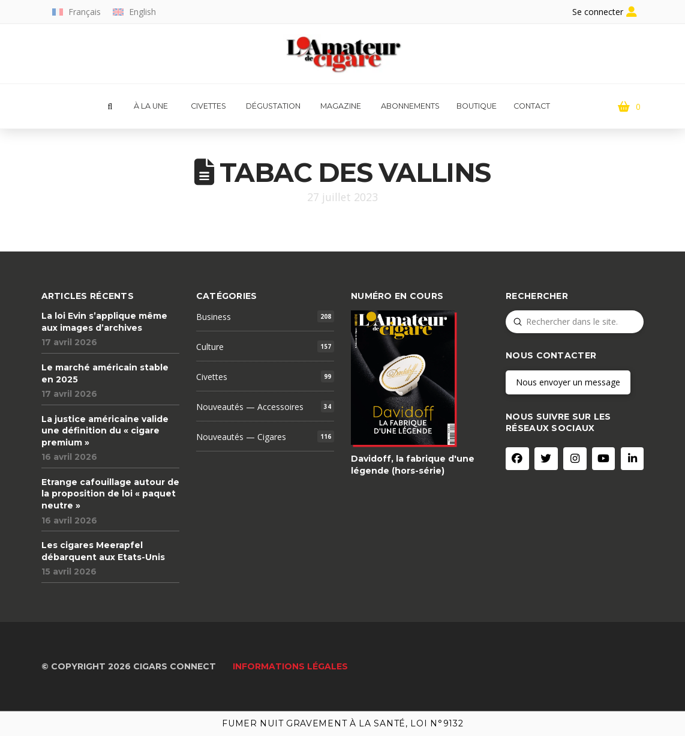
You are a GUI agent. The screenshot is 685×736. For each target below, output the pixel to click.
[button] (109, 106)
